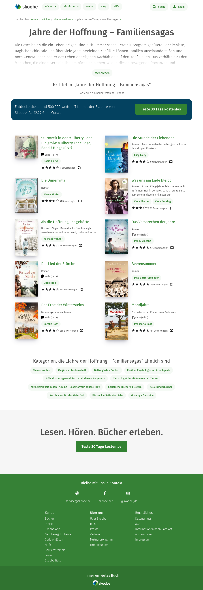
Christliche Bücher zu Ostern (125, 387)
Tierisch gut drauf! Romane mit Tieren (135, 378)
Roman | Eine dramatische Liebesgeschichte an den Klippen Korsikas (159, 146)
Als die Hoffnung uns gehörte (65, 222)
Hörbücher (69, 6)
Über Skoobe (98, 518)
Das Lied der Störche (58, 264)
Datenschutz (143, 518)
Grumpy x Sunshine (142, 395)
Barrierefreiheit (55, 550)
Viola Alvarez (141, 201)
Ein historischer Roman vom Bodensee (154, 312)
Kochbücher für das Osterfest (67, 395)
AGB (137, 524)
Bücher (49, 6)
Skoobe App (52, 529)
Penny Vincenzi (142, 241)
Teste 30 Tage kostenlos (161, 109)
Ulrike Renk (50, 282)
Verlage (95, 534)
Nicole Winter (51, 194)
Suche (159, 6)
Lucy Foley (140, 155)
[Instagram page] (129, 497)
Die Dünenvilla (53, 180)
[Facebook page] (105, 497)
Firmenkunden (99, 545)
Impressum (142, 539)
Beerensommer (144, 264)
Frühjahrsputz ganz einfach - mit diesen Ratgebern (75, 378)
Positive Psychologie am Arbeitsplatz (148, 370)
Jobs (92, 524)
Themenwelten (62, 19)
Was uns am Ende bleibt (151, 180)
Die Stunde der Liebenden (153, 138)
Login (179, 6)
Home (34, 19)
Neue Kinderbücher (161, 387)
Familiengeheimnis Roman (56, 312)
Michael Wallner (53, 238)
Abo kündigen (144, 534)
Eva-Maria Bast (143, 324)
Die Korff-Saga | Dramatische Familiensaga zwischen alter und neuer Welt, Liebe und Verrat (69, 230)
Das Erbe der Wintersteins (62, 305)
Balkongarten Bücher (106, 370)
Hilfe (116, 6)
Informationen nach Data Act (153, 529)
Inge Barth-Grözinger (146, 277)
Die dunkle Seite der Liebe (107, 395)
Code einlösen (54, 539)
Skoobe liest (53, 560)
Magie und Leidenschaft (72, 370)
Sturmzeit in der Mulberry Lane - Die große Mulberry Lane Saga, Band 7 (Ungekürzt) (68, 143)
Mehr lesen (102, 73)
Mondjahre (140, 305)
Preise (89, 6)
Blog (103, 6)
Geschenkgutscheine (58, 534)
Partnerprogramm (101, 539)
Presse (94, 529)
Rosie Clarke (51, 161)
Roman (45, 187)
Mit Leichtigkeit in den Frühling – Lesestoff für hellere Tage (65, 387)
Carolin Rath (51, 324)
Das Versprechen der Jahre (153, 222)
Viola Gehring (163, 201)
